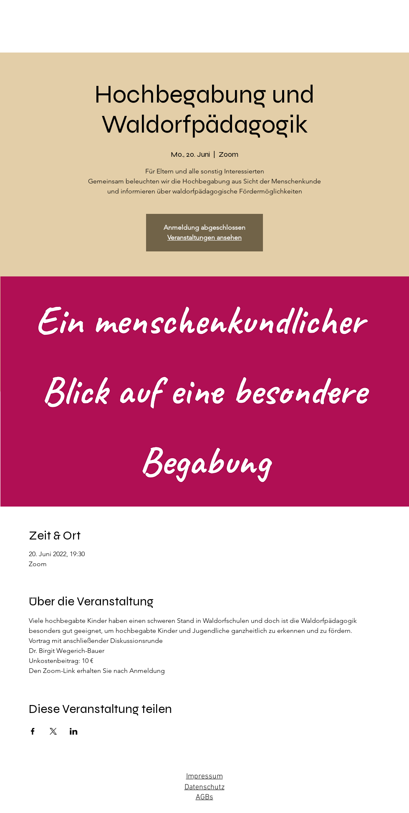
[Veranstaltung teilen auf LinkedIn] (74, 731)
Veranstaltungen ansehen (204, 237)
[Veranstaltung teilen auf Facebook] (33, 731)
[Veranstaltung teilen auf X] (53, 731)
